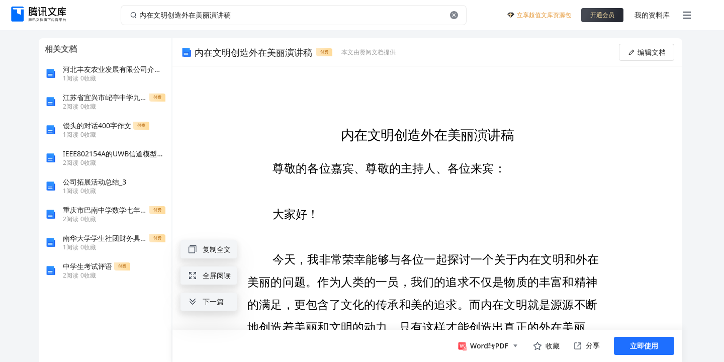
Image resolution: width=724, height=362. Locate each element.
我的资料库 (652, 15)
